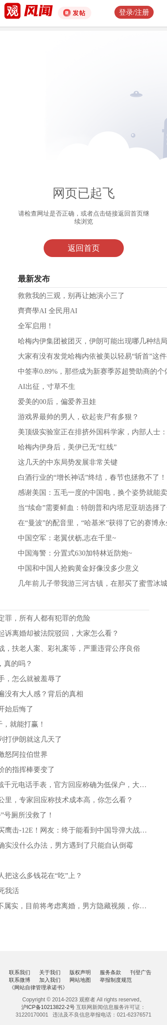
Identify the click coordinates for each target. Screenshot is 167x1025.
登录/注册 (134, 12)
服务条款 (110, 972)
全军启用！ (35, 326)
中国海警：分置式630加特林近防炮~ (75, 553)
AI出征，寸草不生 (46, 386)
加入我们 (50, 980)
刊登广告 (140, 972)
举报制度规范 (116, 980)
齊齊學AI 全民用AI (47, 310)
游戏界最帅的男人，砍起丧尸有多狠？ (78, 417)
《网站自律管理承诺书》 (38, 987)
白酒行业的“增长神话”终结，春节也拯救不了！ (92, 477)
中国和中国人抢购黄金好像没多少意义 (78, 568)
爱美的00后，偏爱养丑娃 (57, 401)
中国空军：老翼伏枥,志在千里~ (67, 538)
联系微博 (19, 980)
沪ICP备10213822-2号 (48, 1007)
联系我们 (19, 972)
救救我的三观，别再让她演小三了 (71, 295)
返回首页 (84, 248)
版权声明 (80, 972)
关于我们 (50, 972)
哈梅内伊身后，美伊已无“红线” (67, 447)
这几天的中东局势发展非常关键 (68, 462)
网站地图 (80, 980)
